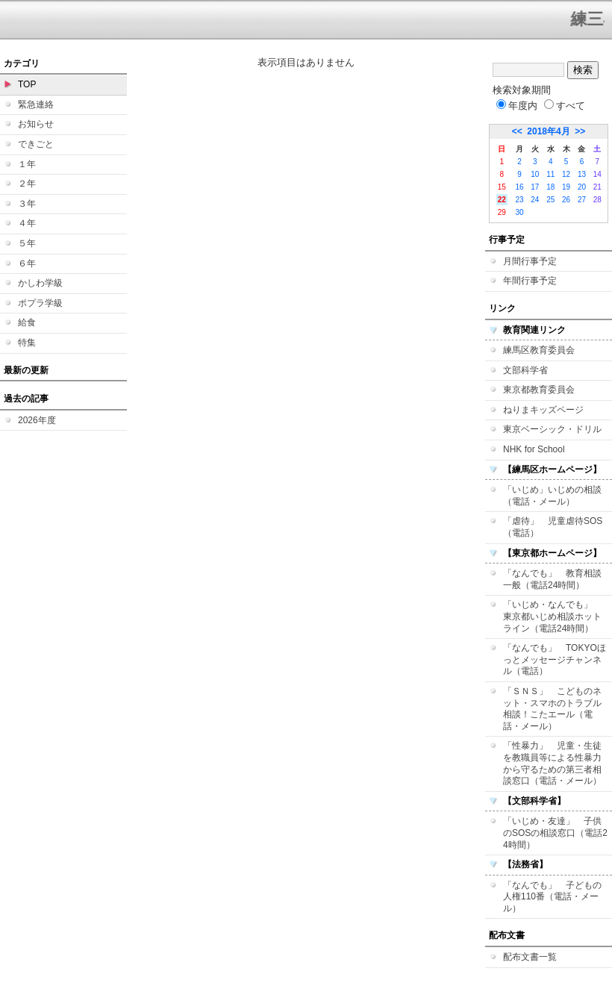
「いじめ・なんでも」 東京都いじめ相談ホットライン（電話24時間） (552, 616)
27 (582, 200)
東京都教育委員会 (539, 389)
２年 (27, 183)
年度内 (516, 105)
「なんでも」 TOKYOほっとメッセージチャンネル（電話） (554, 659)
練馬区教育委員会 (539, 350)
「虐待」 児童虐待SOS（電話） (552, 527)
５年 (27, 243)
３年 (27, 204)
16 (519, 187)
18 (550, 187)
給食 (27, 322)
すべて (564, 105)
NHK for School (534, 449)
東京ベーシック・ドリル (552, 429)
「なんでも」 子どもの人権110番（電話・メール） (552, 897)
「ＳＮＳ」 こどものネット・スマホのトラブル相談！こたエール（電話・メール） (552, 708)
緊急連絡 (36, 104)
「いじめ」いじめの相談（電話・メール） (552, 495)
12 (566, 174)
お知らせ (36, 124)
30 (519, 212)
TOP (27, 84)
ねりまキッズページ (543, 410)
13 (582, 174)
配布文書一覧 (530, 957)
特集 (27, 342)
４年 (27, 223)
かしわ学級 (40, 283)
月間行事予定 (530, 261)
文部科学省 (525, 370)
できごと (36, 144)
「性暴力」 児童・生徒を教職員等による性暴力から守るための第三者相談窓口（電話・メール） (552, 763)
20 (582, 187)
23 (519, 200)
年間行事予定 (530, 280)
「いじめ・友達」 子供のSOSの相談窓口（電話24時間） (555, 832)
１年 (27, 164)
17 (535, 187)
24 (535, 200)
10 (535, 174)
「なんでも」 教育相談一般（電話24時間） (552, 579)
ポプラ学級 (40, 303)
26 (566, 200)
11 (550, 174)
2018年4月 (548, 131)
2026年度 (37, 420)
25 (550, 200)
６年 (27, 263)
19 (566, 187)
